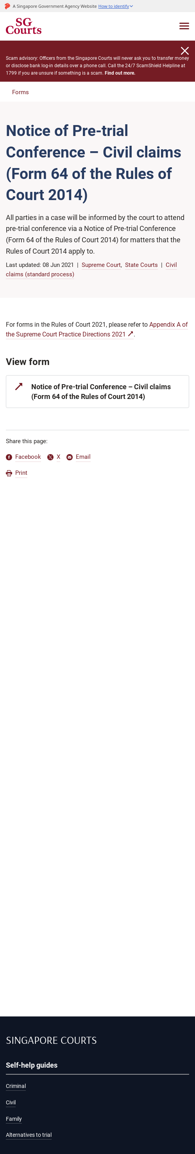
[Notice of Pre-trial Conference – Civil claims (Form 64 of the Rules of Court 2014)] (97, 391)
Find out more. (120, 73)
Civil (11, 1102)
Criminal (16, 1086)
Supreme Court (101, 264)
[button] (116, 6)
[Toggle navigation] (184, 26)
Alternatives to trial (29, 1135)
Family (14, 1119)
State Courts (141, 264)
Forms (20, 92)
